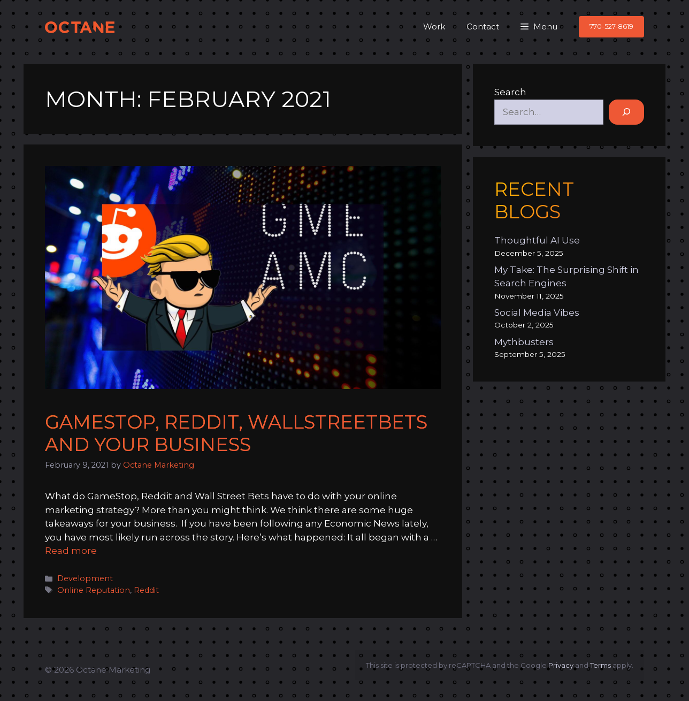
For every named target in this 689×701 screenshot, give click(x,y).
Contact (482, 26)
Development (85, 578)
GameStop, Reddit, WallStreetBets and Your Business (236, 433)
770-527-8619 (611, 26)
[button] (539, 27)
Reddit (146, 590)
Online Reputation (93, 590)
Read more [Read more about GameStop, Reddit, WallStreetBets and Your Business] (71, 550)
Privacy (560, 665)
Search (510, 92)
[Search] (626, 112)
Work (434, 26)
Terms (600, 665)
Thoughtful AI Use (537, 240)
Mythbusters (524, 342)
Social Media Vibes (536, 312)
